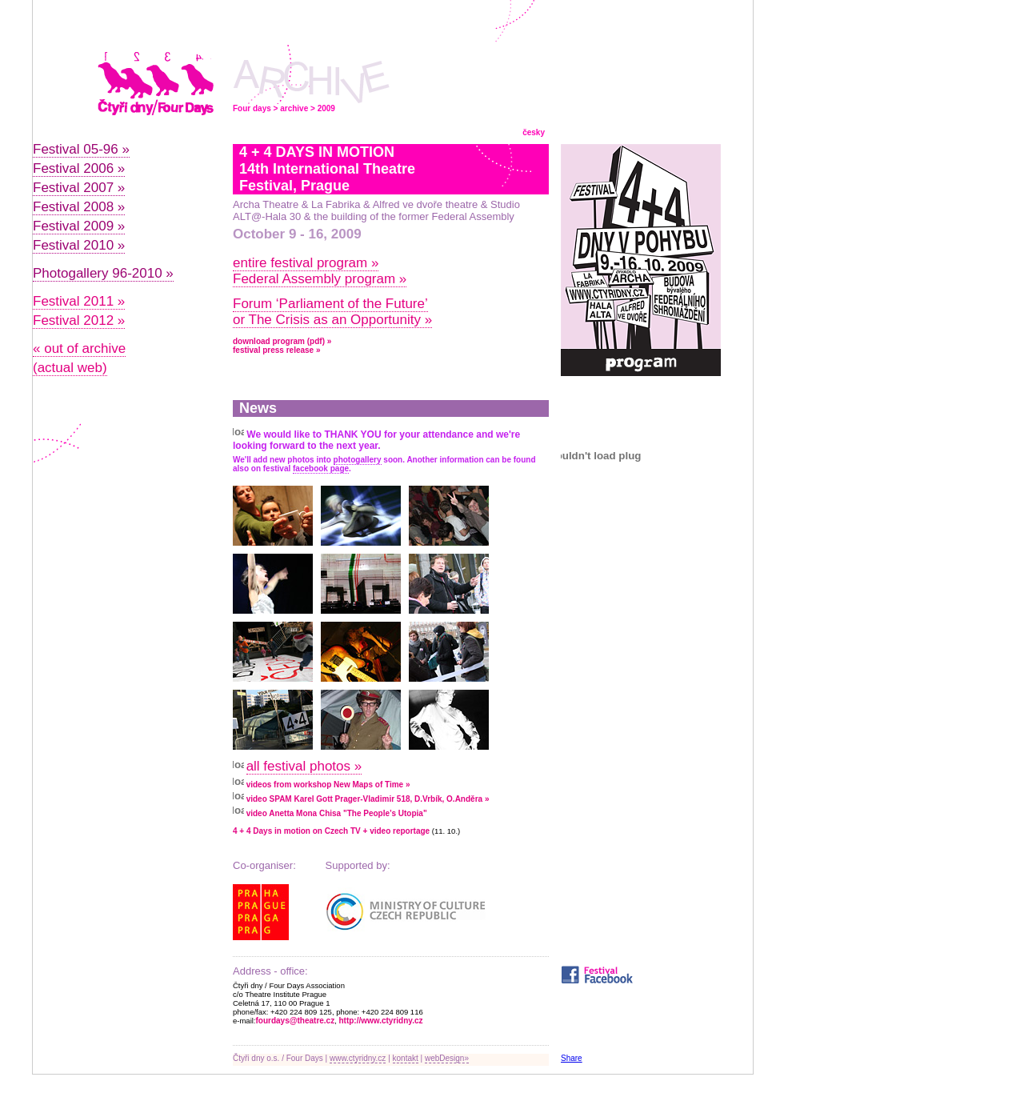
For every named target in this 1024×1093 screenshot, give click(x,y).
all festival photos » (304, 766)
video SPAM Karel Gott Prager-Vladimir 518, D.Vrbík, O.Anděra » (368, 799)
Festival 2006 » (79, 168)
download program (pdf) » (282, 341)
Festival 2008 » (79, 206)
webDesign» (447, 1058)
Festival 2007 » (79, 187)
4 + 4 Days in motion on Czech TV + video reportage (331, 831)
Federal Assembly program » (319, 278)
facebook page (321, 468)
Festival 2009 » (79, 226)
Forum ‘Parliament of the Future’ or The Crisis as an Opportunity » (332, 311)
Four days (252, 108)
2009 (326, 108)
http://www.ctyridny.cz (380, 1020)
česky (533, 132)
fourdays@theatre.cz (295, 1020)
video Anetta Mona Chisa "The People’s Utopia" (336, 813)
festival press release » (277, 350)
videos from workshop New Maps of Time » (328, 784)
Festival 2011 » (79, 301)
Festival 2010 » (79, 245)
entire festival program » (305, 262)
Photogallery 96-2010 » (103, 273)
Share (571, 1058)
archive (294, 108)
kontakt (405, 1058)
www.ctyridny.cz (358, 1058)
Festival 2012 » (79, 320)
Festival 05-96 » (81, 149)
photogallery (358, 459)
